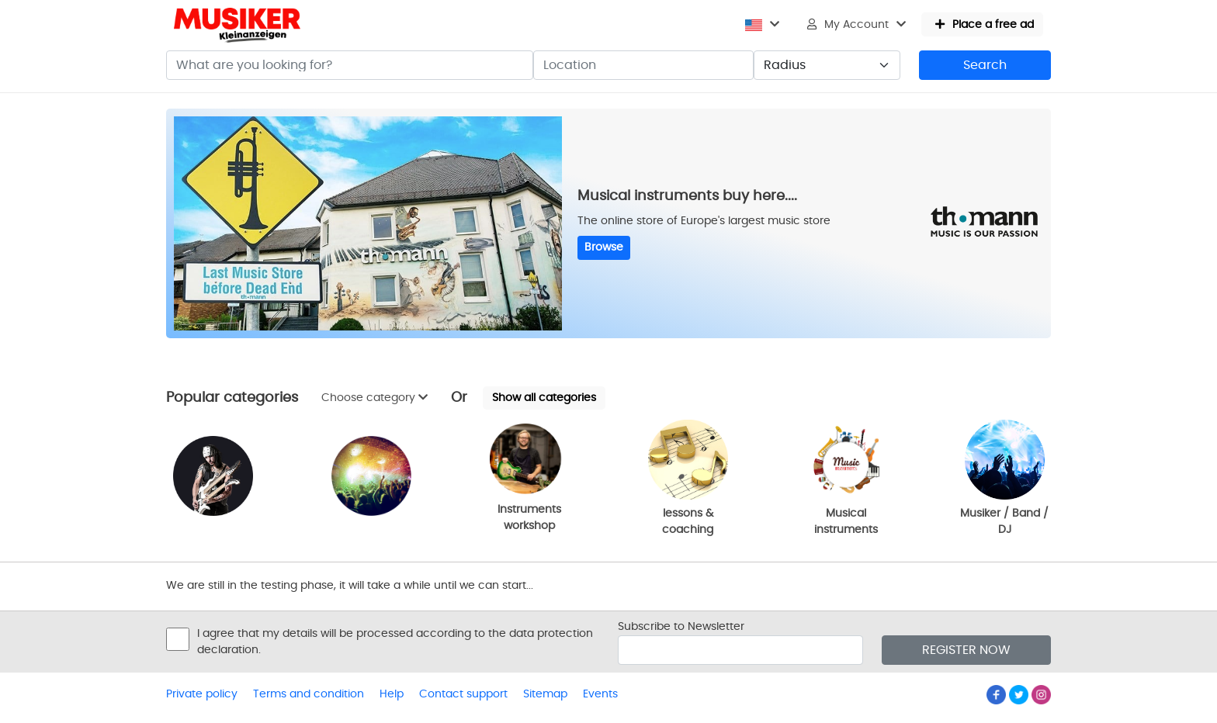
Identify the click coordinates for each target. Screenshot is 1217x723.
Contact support (463, 694)
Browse (603, 247)
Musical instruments (846, 477)
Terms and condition (308, 694)
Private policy (202, 694)
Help (392, 694)
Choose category (374, 397)
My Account (856, 24)
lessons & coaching (688, 477)
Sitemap (545, 694)
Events (600, 694)
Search (985, 65)
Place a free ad (984, 24)
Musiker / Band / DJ (1004, 477)
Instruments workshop (530, 477)
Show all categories (544, 398)
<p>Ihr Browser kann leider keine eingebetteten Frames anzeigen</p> (77, 248)
